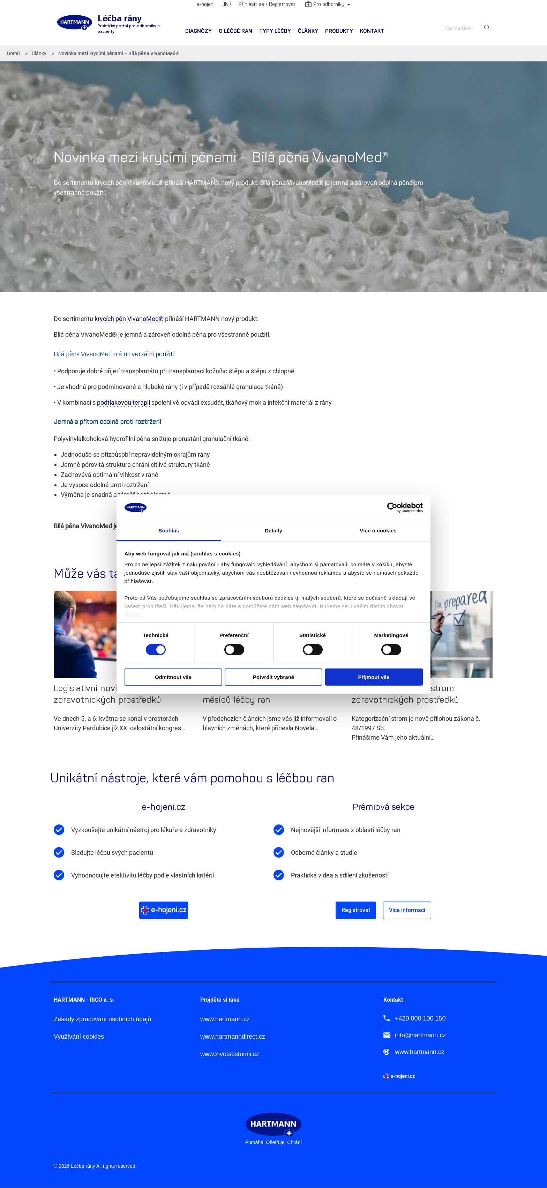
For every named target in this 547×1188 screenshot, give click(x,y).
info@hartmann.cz (420, 1035)
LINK (227, 4)
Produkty (339, 31)
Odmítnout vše (173, 677)
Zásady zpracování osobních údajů (102, 1019)
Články (308, 31)
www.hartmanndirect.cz (232, 1036)
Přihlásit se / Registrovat (267, 4)
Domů (13, 53)
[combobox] (463, 28)
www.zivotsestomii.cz (229, 1054)
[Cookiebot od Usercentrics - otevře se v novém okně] (392, 507)
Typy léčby (275, 31)
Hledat (487, 27)
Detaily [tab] (273, 530)
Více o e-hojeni (163, 909)
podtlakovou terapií (123, 402)
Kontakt (372, 31)
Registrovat (356, 909)
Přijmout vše (373, 677)
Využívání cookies (79, 1036)
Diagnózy (198, 31)
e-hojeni (205, 4)
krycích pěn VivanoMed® (129, 318)
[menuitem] (198, 31)
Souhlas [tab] (168, 530)
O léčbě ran (235, 31)
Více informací (407, 909)
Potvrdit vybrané (273, 677)
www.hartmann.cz (225, 1019)
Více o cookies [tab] (378, 530)
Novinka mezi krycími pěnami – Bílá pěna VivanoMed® (118, 53)
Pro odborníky (325, 4)
